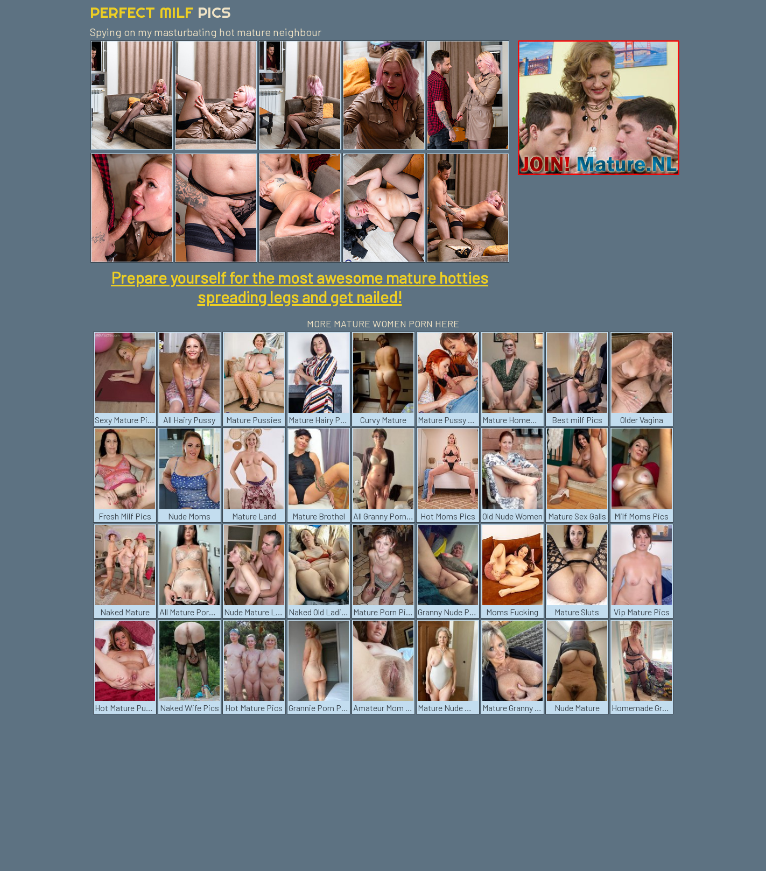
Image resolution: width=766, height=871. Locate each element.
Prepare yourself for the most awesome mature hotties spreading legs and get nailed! (299, 287)
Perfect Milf (160, 12)
